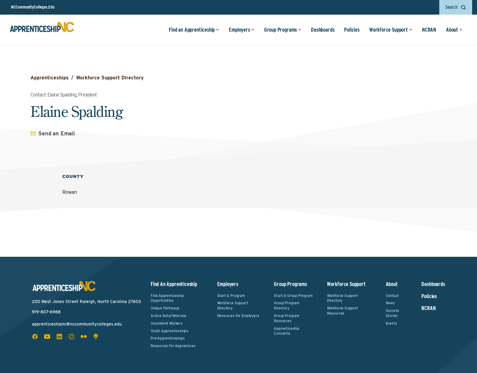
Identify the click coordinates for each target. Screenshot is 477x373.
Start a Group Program (293, 295)
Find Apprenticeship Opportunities (167, 298)
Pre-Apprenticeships (168, 338)
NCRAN (429, 29)
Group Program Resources (286, 318)
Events (391, 323)
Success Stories (392, 313)
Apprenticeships (49, 78)
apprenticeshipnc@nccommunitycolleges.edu (77, 324)
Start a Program (231, 295)
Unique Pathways (165, 308)
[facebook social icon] (35, 336)
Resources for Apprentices (173, 345)
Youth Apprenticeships (169, 331)
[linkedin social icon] (59, 336)
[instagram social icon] (71, 336)
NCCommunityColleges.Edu (32, 7)
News (390, 303)
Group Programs (282, 29)
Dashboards (322, 29)
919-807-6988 (46, 311)
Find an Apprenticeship (194, 29)
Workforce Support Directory (110, 78)
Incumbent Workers (167, 323)
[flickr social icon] (84, 336)
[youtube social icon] (47, 336)
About (454, 29)
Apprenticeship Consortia (286, 331)
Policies (352, 29)
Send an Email (56, 133)
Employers (241, 29)
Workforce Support (391, 29)
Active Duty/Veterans (168, 315)
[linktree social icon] (96, 336)
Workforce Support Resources (342, 310)
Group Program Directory (286, 305)
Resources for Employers (238, 315)
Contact (392, 295)
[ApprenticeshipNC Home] (42, 29)
